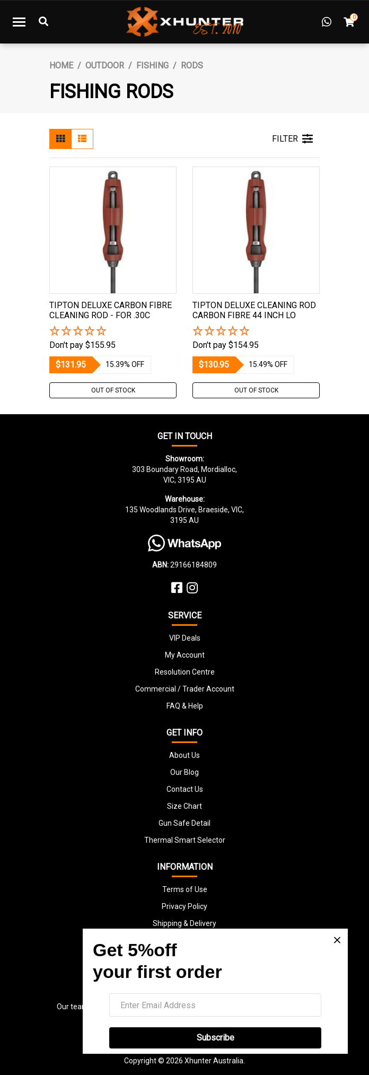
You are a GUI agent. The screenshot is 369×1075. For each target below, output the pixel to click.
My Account (185, 655)
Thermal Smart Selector (184, 840)
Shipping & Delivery (184, 923)
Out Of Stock (113, 390)
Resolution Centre (185, 672)
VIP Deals (184, 638)
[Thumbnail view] (60, 139)
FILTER (292, 139)
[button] (113, 332)
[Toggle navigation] (19, 21)
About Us (184, 755)
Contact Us (184, 789)
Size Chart (184, 806)
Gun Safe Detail (184, 823)
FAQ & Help (184, 706)
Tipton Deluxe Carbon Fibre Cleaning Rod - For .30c (110, 310)
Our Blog (184, 772)
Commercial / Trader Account (184, 689)
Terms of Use (184, 889)
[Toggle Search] (43, 21)
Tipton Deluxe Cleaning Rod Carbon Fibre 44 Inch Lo (254, 310)
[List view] (82, 139)
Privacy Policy (184, 906)
